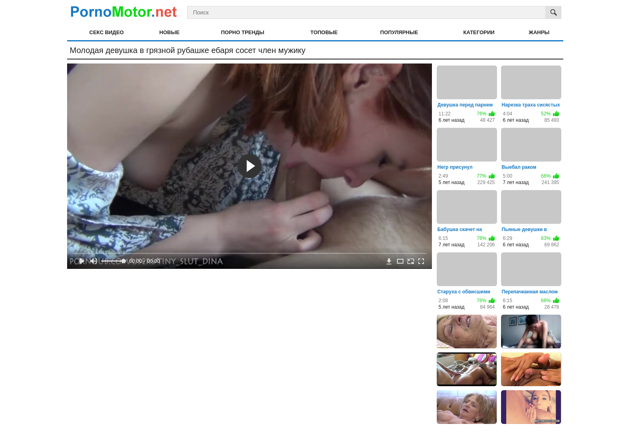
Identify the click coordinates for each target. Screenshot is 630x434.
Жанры (539, 32)
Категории (479, 32)
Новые (170, 32)
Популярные (399, 32)
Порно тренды (242, 32)
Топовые (324, 32)
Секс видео (106, 32)
